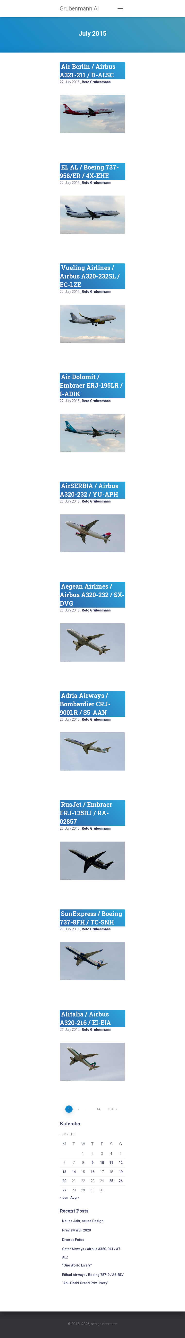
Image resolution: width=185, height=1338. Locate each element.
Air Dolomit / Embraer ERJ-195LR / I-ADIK (91, 385)
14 (98, 1109)
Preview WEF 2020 (76, 1230)
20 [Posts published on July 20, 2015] (64, 1181)
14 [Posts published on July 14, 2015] (74, 1172)
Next (111, 1109)
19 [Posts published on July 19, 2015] (121, 1172)
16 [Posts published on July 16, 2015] (92, 1172)
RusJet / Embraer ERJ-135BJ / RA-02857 (86, 813)
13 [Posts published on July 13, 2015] (64, 1172)
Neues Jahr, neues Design (82, 1221)
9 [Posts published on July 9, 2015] (92, 1163)
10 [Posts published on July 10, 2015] (102, 1163)
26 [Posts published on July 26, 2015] (121, 1181)
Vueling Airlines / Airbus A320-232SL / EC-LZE (90, 276)
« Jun (64, 1197)
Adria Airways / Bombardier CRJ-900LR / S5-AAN (85, 704)
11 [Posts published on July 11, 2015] (111, 1163)
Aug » (74, 1197)
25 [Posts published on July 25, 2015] (111, 1181)
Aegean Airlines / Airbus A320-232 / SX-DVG (92, 594)
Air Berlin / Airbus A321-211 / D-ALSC (87, 71)
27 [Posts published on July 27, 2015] (64, 1190)
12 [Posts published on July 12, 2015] (121, 1163)
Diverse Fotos (73, 1240)
